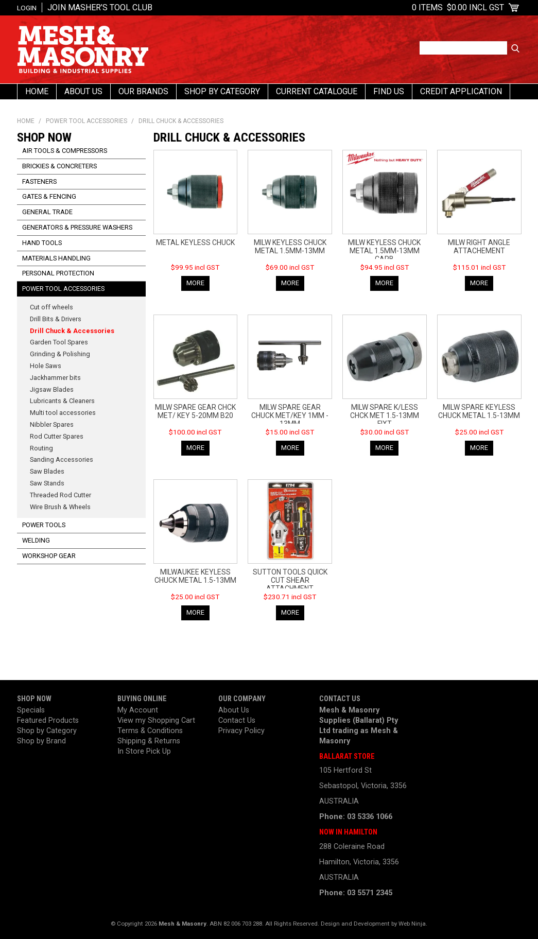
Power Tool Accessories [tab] (63, 288)
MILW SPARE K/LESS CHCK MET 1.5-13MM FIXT (384, 415)
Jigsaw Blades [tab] (52, 389)
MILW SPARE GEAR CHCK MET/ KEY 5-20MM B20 (195, 411)
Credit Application (461, 91)
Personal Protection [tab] (58, 273)
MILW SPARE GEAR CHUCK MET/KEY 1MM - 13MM (289, 415)
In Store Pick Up (144, 751)
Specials (31, 710)
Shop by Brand (41, 741)
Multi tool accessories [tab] (63, 412)
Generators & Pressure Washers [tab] (77, 227)
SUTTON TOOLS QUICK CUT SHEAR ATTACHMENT (290, 580)
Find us (388, 91)
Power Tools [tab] (43, 525)
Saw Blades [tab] (47, 471)
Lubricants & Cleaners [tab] (62, 401)
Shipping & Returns (148, 741)
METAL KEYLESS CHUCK (195, 242)
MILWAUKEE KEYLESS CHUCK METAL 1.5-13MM (195, 576)
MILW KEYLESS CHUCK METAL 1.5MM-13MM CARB (384, 250)
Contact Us (236, 720)
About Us (83, 91)
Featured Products (48, 720)
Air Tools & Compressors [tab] (64, 150)
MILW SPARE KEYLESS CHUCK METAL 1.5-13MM (479, 411)
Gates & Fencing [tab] (49, 196)
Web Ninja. (412, 923)
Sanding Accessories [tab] (61, 459)
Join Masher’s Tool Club (99, 7)
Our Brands (143, 91)
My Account (137, 710)
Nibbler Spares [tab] (52, 424)
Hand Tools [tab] (42, 243)
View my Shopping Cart (156, 720)
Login (27, 8)
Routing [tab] (41, 448)
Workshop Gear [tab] (49, 556)
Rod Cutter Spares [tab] (56, 436)
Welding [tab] (36, 540)
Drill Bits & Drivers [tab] (55, 319)
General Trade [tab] (47, 212)
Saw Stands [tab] (47, 483)
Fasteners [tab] (39, 181)
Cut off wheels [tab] (51, 307)
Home (36, 91)
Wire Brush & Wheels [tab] (60, 507)
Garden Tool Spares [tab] (59, 342)
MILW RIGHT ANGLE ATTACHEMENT (479, 246)
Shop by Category (47, 730)
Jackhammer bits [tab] (55, 377)
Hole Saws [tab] (45, 366)
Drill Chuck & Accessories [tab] (72, 331)
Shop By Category (222, 91)
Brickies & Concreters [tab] (59, 166)
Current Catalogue (316, 91)
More (195, 283)
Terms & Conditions (150, 730)
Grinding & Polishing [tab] (60, 354)
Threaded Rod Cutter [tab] (60, 495)
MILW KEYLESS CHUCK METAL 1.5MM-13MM (290, 246)
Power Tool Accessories (86, 121)
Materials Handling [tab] (56, 258)
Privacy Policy (241, 730)
